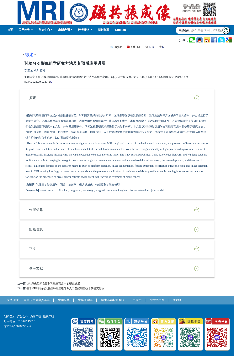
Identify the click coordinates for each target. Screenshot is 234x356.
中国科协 (64, 300)
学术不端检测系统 (112, 300)
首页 (10, 29)
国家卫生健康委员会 (37, 300)
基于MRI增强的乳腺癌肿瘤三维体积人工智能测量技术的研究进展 (65, 288)
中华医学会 (85, 300)
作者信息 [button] (36, 210)
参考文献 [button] (36, 268)
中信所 (137, 300)
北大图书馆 (157, 300)
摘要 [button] (32, 98)
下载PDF (135, 46)
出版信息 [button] (36, 229)
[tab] (117, 98)
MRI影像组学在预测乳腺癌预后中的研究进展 (53, 283)
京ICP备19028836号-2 (17, 326)
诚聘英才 (9, 316)
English (118, 46)
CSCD (177, 300)
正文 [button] (32, 249)
